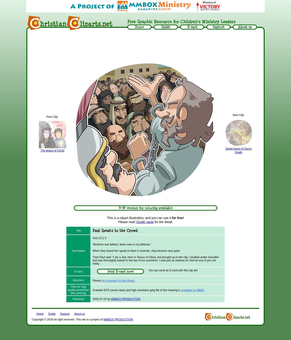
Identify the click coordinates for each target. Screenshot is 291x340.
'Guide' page (145, 222)
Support (65, 313)
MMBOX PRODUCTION (125, 299)
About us (79, 313)
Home (40, 313)
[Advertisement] (145, 45)
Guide (51, 313)
